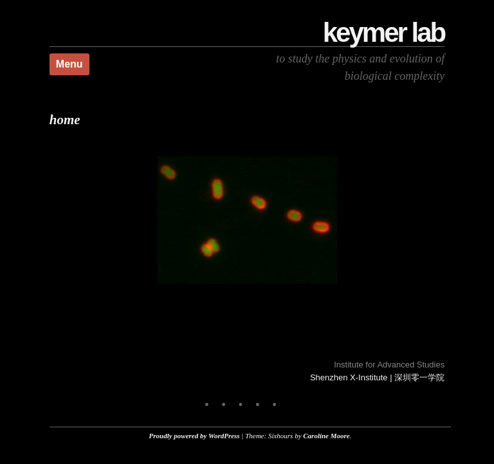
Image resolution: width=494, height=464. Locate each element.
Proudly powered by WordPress (194, 436)
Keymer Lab (383, 32)
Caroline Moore (326, 436)
